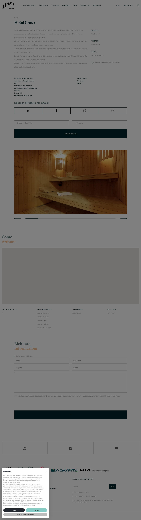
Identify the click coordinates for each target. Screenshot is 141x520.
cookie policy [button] (16, 482)
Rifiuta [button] (14, 510)
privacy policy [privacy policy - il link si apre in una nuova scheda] (16, 477)
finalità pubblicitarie (23, 491)
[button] (46, 471)
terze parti (31, 484)
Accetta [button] (36, 510)
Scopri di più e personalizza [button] (25, 514)
